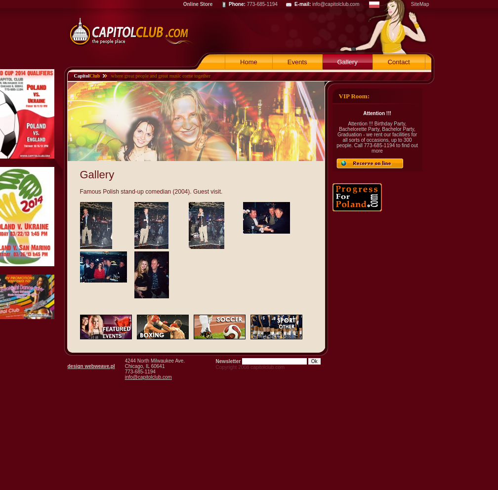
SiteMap (420, 4)
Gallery (347, 62)
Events (297, 62)
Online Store (197, 4)
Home (248, 62)
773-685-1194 (262, 4)
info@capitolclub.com (335, 4)
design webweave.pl (91, 366)
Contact (399, 62)
